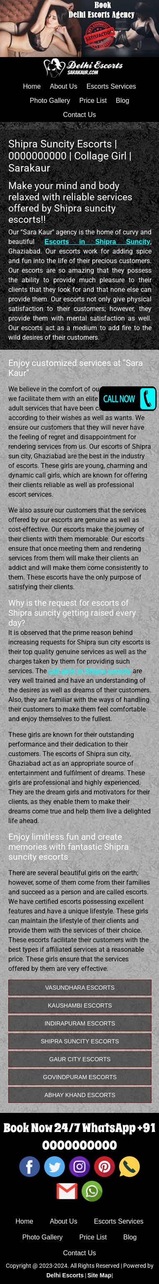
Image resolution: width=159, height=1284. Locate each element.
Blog (122, 100)
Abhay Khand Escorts (80, 1095)
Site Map (99, 1275)
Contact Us (79, 114)
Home (32, 86)
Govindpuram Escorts (80, 1077)
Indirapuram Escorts (80, 1023)
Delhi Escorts (64, 1275)
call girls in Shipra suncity (89, 670)
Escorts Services (111, 86)
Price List (93, 100)
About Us (63, 86)
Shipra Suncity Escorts (80, 1041)
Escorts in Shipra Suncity (97, 241)
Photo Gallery (50, 100)
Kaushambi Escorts (80, 1005)
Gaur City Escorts (79, 1059)
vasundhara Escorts (80, 987)
